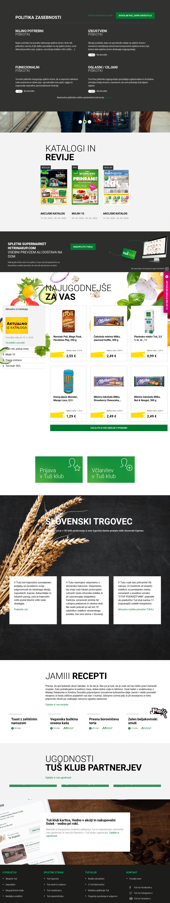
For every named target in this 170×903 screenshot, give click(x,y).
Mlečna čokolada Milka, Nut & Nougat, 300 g (147, 398)
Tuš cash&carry (54, 866)
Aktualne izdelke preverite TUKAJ (136, 608)
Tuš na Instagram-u (143, 868)
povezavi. (108, 97)
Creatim (124, 897)
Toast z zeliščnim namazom (24, 697)
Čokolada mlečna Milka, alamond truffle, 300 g (107, 338)
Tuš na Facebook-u (143, 863)
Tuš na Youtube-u (142, 874)
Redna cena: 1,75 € (74, 411)
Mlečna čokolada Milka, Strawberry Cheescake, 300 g (107, 398)
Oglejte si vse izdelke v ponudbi (109, 428)
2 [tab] (85, 122)
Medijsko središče (14, 872)
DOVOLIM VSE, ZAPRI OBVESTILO (135, 15)
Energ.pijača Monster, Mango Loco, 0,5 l (65, 398)
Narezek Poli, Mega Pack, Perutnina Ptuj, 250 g (67, 338)
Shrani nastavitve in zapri (100, 15)
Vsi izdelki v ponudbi (15, 329)
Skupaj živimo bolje (15, 866)
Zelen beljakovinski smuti (142, 697)
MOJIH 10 (78, 213)
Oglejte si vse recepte (56, 680)
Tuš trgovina (53, 854)
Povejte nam (135, 854)
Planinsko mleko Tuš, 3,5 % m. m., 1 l (148, 338)
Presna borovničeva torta (104, 697)
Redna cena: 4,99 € (114, 350)
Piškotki (104, 897)
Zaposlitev (10, 860)
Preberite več (21, 608)
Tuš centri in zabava (56, 860)
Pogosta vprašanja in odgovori (102, 872)
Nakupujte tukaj (83, 247)
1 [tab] (80, 122)
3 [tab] (89, 122)
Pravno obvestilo (71, 897)
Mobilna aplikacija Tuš (98, 866)
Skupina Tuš (11, 854)
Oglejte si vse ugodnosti (58, 753)
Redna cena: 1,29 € (155, 350)
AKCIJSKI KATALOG (52, 213)
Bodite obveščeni (96, 854)
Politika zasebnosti (89, 897)
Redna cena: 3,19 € (74, 350)
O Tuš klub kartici (96, 860)
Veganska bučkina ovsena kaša (64, 697)
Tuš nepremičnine (55, 872)
